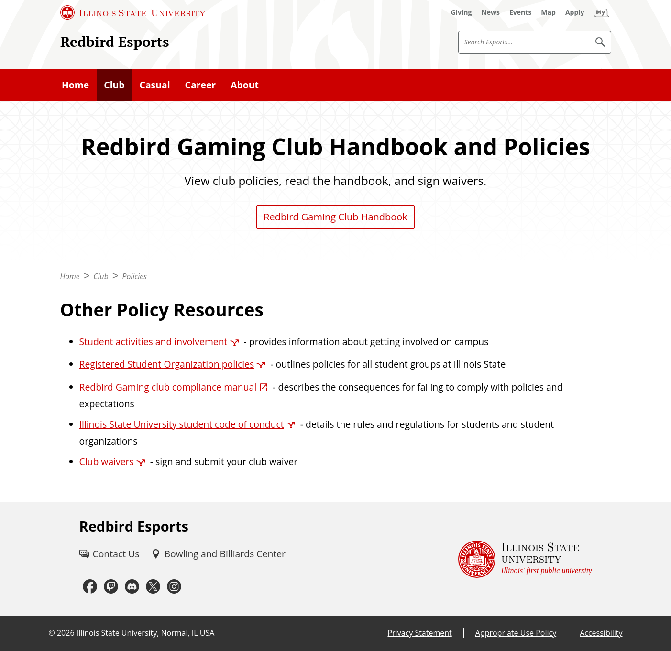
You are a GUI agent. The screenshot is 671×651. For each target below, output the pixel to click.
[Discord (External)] (132, 586)
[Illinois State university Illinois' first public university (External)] (525, 559)
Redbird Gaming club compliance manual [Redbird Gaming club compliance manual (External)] (168, 386)
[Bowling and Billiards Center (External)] (218, 553)
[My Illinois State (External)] (601, 12)
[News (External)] (490, 12)
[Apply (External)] (574, 12)
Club (114, 84)
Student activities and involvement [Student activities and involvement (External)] (153, 341)
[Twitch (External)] (110, 586)
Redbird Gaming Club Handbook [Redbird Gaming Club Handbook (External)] (335, 216)
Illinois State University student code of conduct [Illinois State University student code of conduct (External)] (181, 424)
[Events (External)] (520, 12)
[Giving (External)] (461, 12)
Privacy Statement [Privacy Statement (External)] (419, 633)
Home (75, 84)
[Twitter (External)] (153, 586)
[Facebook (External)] (89, 586)
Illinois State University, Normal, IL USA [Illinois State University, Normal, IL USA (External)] (146, 633)
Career (200, 84)
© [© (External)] (52, 633)
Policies (134, 276)
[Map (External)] (548, 12)
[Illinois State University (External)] (133, 12)
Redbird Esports (114, 41)
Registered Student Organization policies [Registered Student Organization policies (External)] (166, 364)
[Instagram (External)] (174, 586)
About (245, 84)
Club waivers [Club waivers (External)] (106, 461)
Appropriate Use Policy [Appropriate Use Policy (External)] (515, 633)
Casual (155, 84)
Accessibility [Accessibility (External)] (601, 633)
